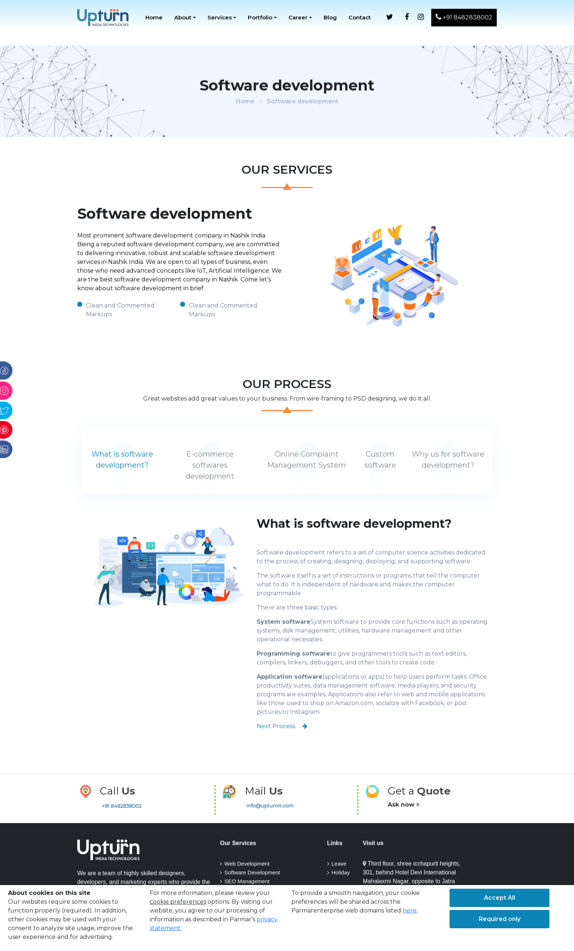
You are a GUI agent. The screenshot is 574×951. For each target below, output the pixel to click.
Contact (359, 17)
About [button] (182, 17)
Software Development (252, 872)
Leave (339, 863)
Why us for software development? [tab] (448, 459)
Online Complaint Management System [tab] (306, 459)
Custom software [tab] (380, 459)
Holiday (341, 872)
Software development (302, 101)
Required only (500, 918)
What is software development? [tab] (122, 459)
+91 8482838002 (464, 17)
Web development (246, 863)
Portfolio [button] (260, 17)
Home (154, 17)
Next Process (282, 726)
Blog (330, 17)
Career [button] (298, 17)
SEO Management (246, 881)
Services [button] (220, 17)
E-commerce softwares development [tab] (210, 465)
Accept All (499, 897)
